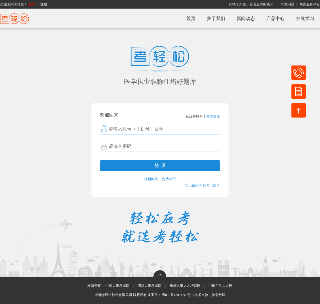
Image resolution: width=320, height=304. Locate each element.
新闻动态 (246, 18)
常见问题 (287, 4)
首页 (190, 18)
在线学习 (305, 18)
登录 (31, 4)
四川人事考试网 (149, 286)
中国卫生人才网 (221, 286)
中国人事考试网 (117, 286)
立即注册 (213, 116)
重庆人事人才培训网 (185, 286)
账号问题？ (211, 185)
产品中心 (275, 18)
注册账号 (151, 179)
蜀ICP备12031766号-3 (177, 295)
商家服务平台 (309, 4)
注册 (43, 4)
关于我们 (216, 18)
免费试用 (169, 179)
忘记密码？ (193, 185)
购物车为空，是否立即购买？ (251, 4)
